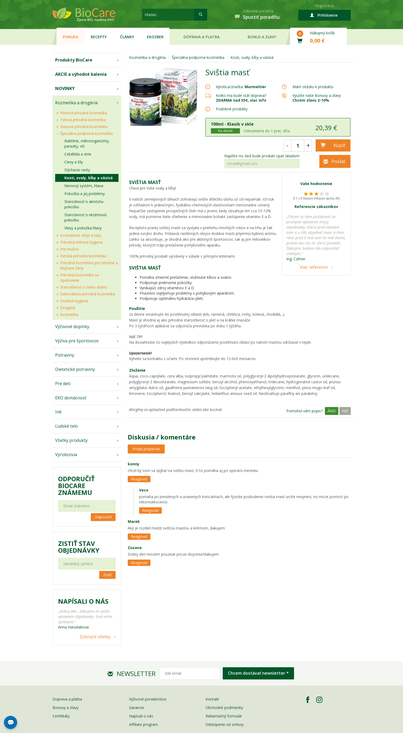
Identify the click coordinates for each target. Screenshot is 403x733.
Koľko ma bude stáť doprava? (241, 95)
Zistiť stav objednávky (78, 547)
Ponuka (70, 36)
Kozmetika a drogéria (76, 103)
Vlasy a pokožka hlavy (83, 227)
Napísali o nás (141, 715)
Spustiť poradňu (261, 17)
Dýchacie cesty (77, 169)
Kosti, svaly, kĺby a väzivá (88, 177)
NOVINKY (65, 88)
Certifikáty (61, 715)
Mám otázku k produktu (312, 86)
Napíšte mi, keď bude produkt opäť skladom (262, 156)
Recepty (99, 36)
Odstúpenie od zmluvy (225, 724)
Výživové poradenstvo (148, 699)
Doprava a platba (201, 36)
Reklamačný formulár (224, 715)
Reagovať (139, 478)
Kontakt (212, 699)
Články (127, 36)
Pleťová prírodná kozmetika (83, 112)
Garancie (136, 707)
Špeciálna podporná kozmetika (86, 133)
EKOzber (155, 36)
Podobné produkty (232, 108)
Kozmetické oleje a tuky (80, 235)
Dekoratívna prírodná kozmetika (87, 293)
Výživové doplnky (72, 326)
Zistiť (107, 574)
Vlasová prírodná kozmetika (83, 126)
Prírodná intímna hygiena (81, 242)
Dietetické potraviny (75, 369)
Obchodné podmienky (224, 707)
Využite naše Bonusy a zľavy (316, 98)
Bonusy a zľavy (65, 707)
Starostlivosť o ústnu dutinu (83, 287)
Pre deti (62, 383)
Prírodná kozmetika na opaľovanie (79, 277)
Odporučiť (103, 516)
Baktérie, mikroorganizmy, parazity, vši (87, 143)
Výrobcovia (66, 454)
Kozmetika (69, 314)
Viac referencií (314, 267)
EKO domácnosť (70, 398)
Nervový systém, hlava (83, 185)
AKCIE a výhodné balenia (81, 74)
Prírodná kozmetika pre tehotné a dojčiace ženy (89, 265)
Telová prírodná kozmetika (83, 119)
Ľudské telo (66, 426)
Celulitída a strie (77, 154)
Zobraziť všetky (95, 637)
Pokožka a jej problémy (84, 193)
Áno (332, 410)
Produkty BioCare (73, 60)
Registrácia (324, 5)
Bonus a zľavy (262, 36)
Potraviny (64, 355)
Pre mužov (69, 249)
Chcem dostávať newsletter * (258, 673)
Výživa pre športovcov (77, 341)
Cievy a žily (73, 161)
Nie (345, 410)
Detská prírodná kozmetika (83, 255)
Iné (58, 412)
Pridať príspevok (146, 448)
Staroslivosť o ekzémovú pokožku (85, 217)
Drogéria (67, 307)
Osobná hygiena (74, 300)
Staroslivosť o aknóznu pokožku (83, 204)
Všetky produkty (71, 440)
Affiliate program (143, 724)
